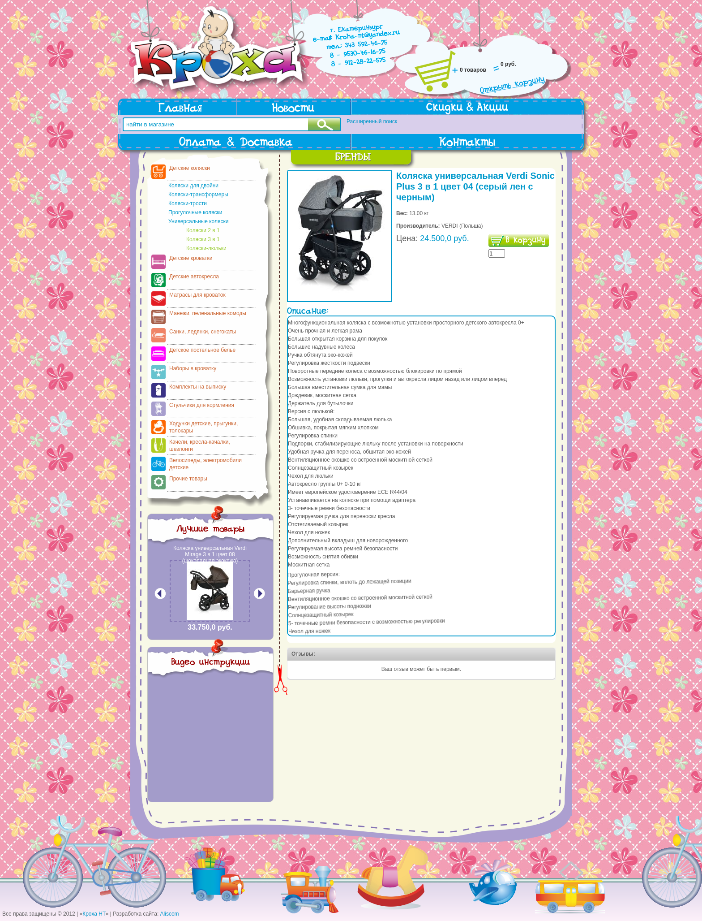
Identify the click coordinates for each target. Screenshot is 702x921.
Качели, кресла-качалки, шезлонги (199, 445)
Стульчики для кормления (201, 405)
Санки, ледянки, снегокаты (202, 332)
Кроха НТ (94, 914)
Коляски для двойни (193, 185)
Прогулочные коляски (195, 212)
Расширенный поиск (372, 121)
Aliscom (169, 914)
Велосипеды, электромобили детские (205, 464)
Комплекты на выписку (197, 387)
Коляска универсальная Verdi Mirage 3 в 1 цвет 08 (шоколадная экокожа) (210, 554)
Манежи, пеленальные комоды (207, 313)
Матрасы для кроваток (197, 295)
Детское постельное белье (202, 350)
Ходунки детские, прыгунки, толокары (203, 427)
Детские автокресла (194, 276)
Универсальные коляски (198, 221)
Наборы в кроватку (192, 368)
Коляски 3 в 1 (203, 239)
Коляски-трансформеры (198, 194)
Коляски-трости (187, 203)
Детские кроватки (190, 258)
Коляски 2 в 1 (203, 230)
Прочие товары (188, 479)
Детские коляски (189, 168)
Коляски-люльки (206, 248)
